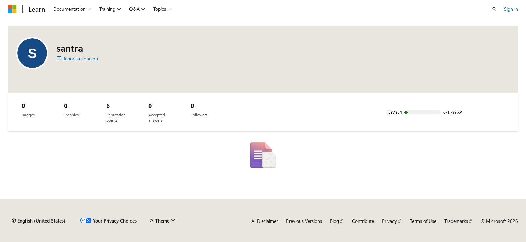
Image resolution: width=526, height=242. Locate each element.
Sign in (511, 9)
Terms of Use (423, 221)
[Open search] (494, 9)
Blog (334, 221)
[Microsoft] (12, 9)
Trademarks (456, 221)
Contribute (363, 221)
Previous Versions (304, 221)
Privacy (389, 221)
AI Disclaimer (264, 221)
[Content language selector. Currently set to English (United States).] (38, 220)
